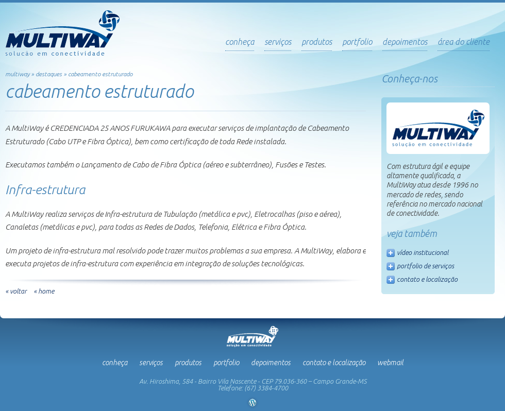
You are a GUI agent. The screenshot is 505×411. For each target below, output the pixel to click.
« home (43, 291)
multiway (17, 74)
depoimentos (404, 42)
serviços (277, 42)
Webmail (390, 362)
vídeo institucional (422, 252)
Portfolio (226, 362)
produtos (316, 42)
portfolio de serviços (425, 265)
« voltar (16, 291)
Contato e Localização (333, 362)
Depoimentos (271, 362)
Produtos (188, 362)
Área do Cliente (463, 42)
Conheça (239, 42)
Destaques (49, 74)
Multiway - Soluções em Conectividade (62, 33)
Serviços (151, 362)
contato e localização (427, 279)
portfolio (357, 42)
